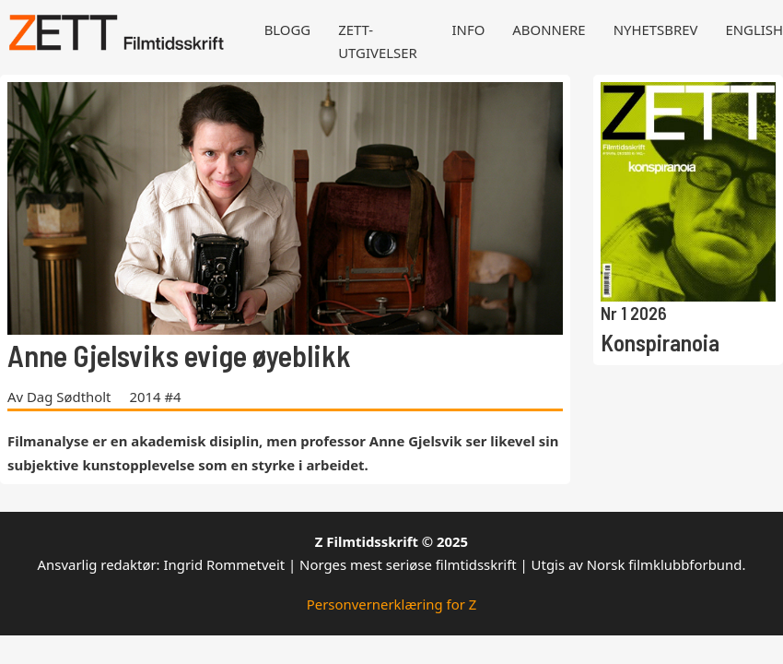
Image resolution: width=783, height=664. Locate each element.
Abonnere (548, 29)
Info (468, 29)
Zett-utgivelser (377, 41)
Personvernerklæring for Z (392, 604)
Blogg (287, 29)
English (754, 29)
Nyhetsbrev (656, 29)
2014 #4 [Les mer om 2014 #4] (155, 396)
